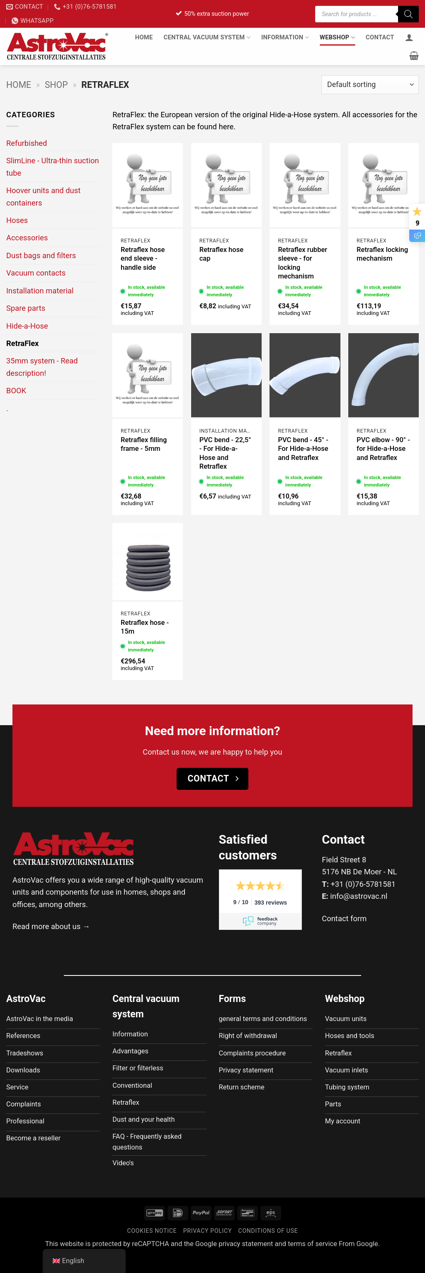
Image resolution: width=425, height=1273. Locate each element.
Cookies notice (152, 1248)
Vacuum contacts (36, 273)
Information (285, 37)
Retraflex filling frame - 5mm (144, 444)
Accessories (27, 237)
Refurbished (26, 143)
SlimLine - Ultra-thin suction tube (52, 166)
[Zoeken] (408, 14)
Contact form (344, 918)
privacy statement (246, 1261)
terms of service (312, 1261)
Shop (56, 85)
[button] (414, 55)
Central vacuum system (207, 37)
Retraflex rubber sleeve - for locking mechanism (302, 263)
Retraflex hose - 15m (145, 627)
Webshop (337, 37)
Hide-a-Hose (27, 326)
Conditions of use (268, 1248)
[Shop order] (370, 84)
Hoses (17, 220)
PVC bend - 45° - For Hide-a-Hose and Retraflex (303, 449)
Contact (380, 37)
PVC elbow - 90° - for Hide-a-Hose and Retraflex (383, 449)
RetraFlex (22, 343)
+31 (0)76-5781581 (363, 884)
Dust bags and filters (41, 255)
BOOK (16, 390)
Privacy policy (207, 1248)
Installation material (39, 290)
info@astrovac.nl (358, 896)
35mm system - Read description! (42, 366)
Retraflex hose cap (221, 254)
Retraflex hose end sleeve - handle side (143, 258)
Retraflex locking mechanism (382, 254)
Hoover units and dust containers (43, 196)
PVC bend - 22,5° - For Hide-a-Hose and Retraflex (225, 453)
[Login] (409, 37)
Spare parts (25, 308)
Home (144, 37)
